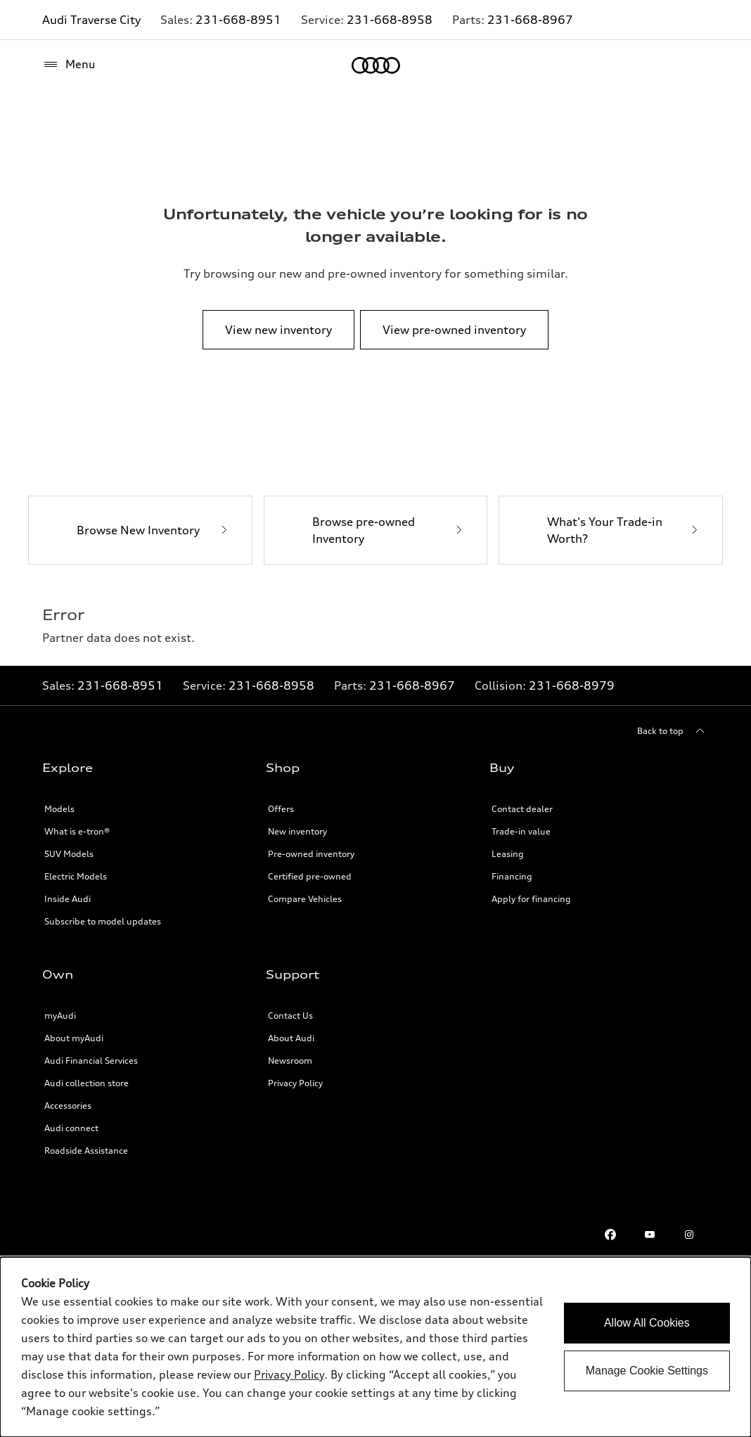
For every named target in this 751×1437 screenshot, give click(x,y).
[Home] (376, 65)
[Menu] (69, 64)
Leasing (508, 854)
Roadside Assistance (86, 1150)
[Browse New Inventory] (140, 530)
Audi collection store (86, 1083)
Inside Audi (67, 899)
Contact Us (290, 1015)
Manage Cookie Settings (647, 1371)
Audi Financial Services (91, 1060)
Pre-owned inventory (311, 854)
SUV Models (69, 854)
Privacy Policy (289, 1374)
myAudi (60, 1015)
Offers (281, 809)
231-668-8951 (238, 20)
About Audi (291, 1038)
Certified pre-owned (310, 876)
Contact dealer (522, 809)
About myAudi (73, 1038)
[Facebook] (610, 1234)
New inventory (297, 831)
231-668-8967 (530, 20)
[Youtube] (649, 1234)
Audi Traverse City (91, 20)
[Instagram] (689, 1234)
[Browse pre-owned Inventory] (376, 530)
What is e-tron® (77, 831)
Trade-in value (521, 831)
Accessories (67, 1105)
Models (59, 809)
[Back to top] (673, 731)
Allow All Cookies (647, 1323)
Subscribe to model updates (102, 921)
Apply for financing (531, 899)
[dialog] (375, 1347)
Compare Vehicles (305, 899)
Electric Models (75, 876)
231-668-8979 (572, 685)
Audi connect (71, 1128)
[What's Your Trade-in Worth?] (611, 530)
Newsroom (290, 1060)
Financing (512, 876)
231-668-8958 (389, 20)
